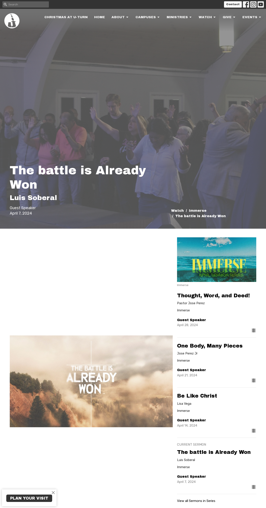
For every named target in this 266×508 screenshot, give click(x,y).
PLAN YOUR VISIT (29, 498)
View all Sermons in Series (196, 501)
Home (99, 17)
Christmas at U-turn (66, 17)
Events (252, 17)
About (120, 17)
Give (229, 17)
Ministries (179, 17)
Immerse (197, 210)
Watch (207, 17)
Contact (233, 4)
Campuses (147, 17)
